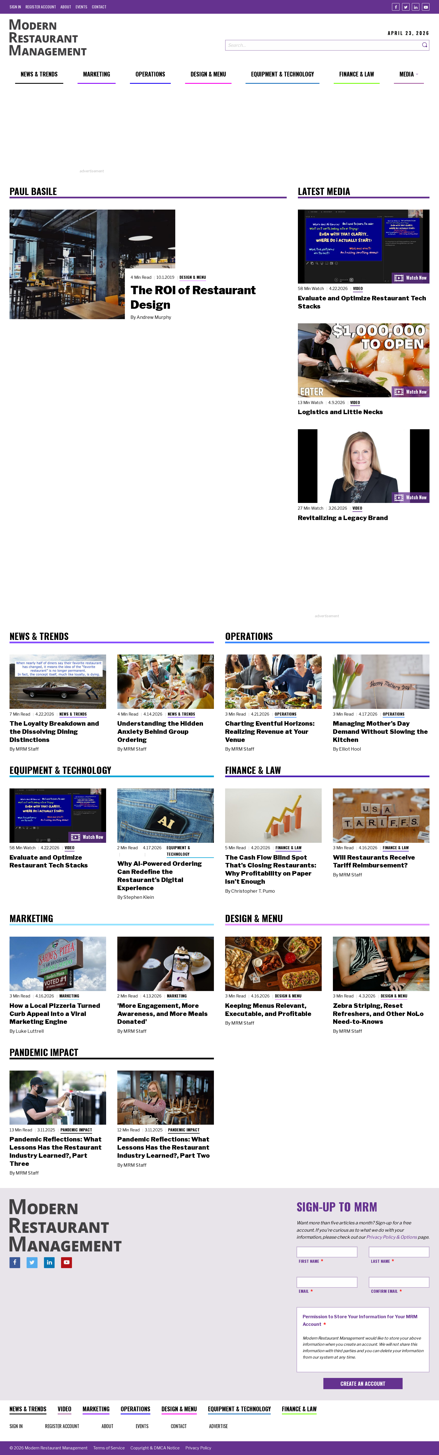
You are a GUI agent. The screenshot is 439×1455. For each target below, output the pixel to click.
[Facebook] (396, 7)
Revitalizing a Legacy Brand (343, 518)
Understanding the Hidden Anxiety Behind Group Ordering (160, 732)
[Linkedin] (415, 7)
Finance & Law (288, 847)
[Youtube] (425, 7)
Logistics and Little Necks (340, 412)
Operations (285, 714)
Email (304, 1291)
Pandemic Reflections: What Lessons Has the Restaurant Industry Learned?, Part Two (163, 1147)
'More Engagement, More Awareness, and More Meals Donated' (162, 1014)
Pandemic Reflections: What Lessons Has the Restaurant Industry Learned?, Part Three (56, 1151)
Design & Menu (192, 277)
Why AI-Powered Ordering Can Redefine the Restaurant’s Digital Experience (159, 876)
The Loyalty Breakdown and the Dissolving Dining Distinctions (54, 732)
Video (358, 288)
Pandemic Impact (76, 1130)
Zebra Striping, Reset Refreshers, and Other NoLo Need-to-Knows (378, 1014)
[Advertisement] (219, 129)
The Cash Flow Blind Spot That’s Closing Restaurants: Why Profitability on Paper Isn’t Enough (270, 869)
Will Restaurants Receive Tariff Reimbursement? (374, 861)
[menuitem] (15, 7)
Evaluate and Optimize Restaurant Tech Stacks (49, 861)
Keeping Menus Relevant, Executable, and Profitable (268, 1010)
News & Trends (73, 714)
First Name (309, 1261)
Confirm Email (384, 1291)
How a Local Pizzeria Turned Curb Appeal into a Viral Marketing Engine (55, 1014)
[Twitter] (406, 7)
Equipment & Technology (178, 850)
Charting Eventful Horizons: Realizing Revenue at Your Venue (269, 732)
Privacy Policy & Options (391, 1237)
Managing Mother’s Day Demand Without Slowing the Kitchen (380, 732)
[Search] (425, 45)
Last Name (380, 1261)
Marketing (69, 996)
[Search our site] (323, 45)
